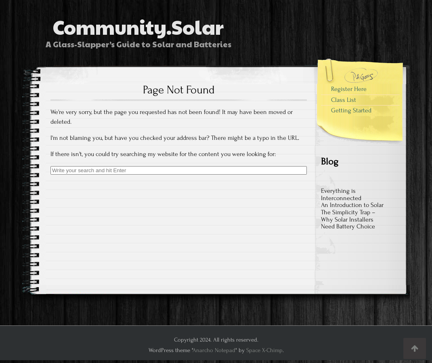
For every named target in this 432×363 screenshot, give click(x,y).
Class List (343, 99)
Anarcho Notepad (214, 350)
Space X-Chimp (264, 350)
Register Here (349, 89)
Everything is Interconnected (341, 194)
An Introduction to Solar (352, 205)
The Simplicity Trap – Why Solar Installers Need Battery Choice (348, 219)
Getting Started (351, 110)
